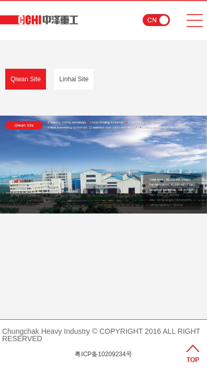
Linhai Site (73, 79)
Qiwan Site (25, 79)
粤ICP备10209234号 (103, 354)
